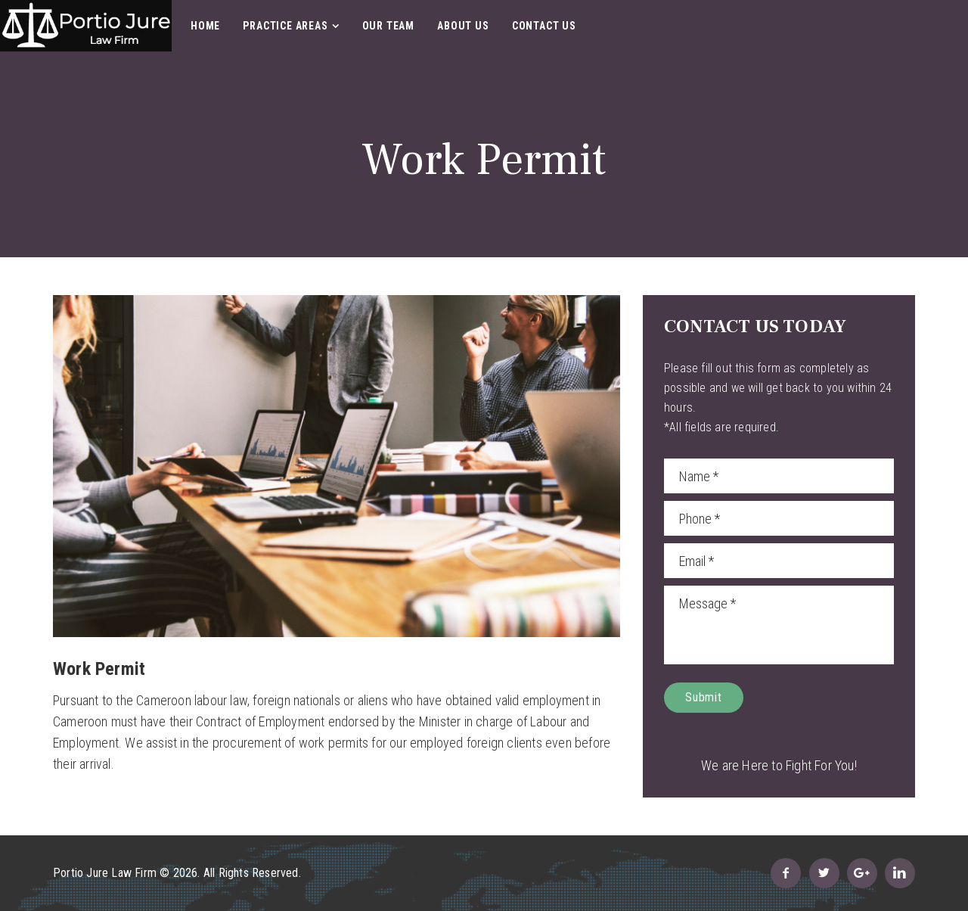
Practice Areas (285, 26)
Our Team (388, 26)
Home (205, 26)
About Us (463, 26)
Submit (703, 697)
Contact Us (544, 26)
